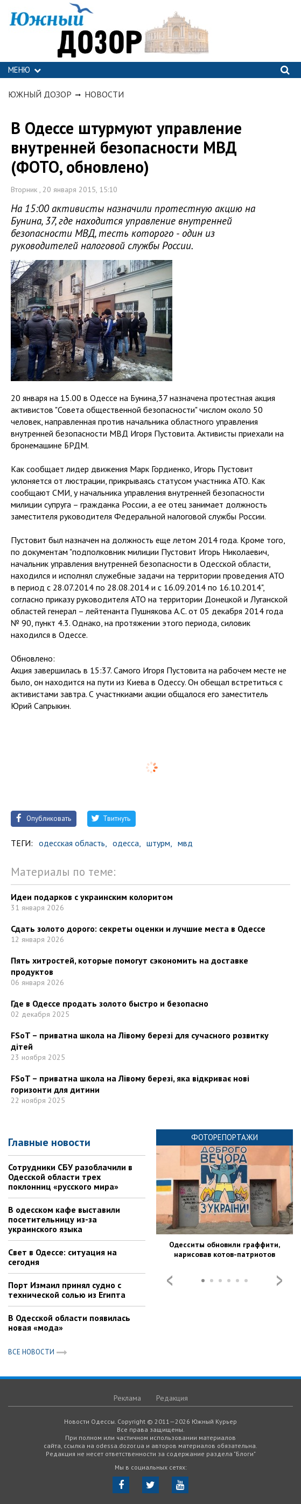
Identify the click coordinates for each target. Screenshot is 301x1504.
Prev (169, 1280)
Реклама (127, 1398)
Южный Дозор (40, 94)
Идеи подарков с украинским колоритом (92, 896)
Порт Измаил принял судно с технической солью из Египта (66, 1290)
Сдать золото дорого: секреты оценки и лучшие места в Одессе (138, 928)
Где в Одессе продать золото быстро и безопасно (109, 1003)
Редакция (172, 1398)
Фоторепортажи (224, 1137)
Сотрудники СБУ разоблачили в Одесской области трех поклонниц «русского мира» (70, 1177)
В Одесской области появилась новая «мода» (69, 1322)
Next (279, 1280)
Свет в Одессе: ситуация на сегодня (62, 1257)
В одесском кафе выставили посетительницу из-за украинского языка (64, 1219)
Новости (104, 94)
